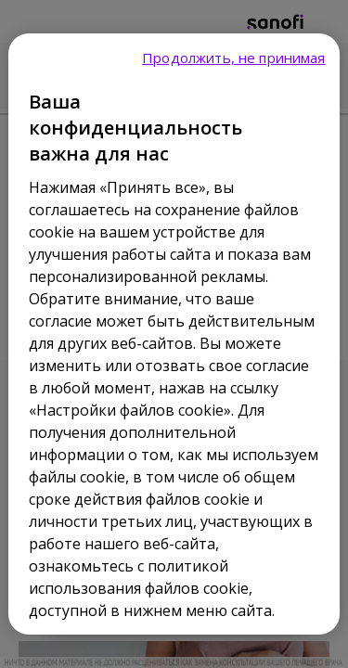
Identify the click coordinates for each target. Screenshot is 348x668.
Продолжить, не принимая (233, 57)
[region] (173, 334)
